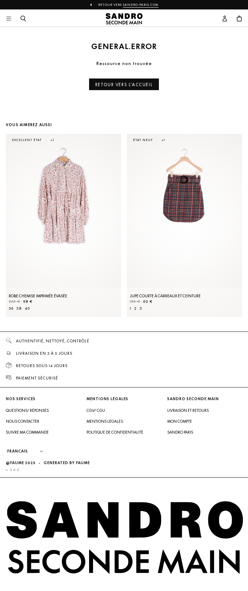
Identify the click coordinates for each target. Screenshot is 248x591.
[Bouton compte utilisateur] (224, 18)
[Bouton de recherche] (23, 18)
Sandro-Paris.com (141, 5)
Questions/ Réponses (27, 410)
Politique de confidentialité (115, 432)
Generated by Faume (67, 463)
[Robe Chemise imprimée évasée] (63, 225)
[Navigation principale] (8, 18)
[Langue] (28, 451)
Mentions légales (105, 421)
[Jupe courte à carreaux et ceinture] (184, 225)
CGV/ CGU (96, 410)
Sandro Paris (180, 432)
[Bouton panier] (239, 18)
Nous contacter (22, 421)
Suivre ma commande (27, 432)
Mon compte (179, 421)
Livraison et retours (188, 410)
